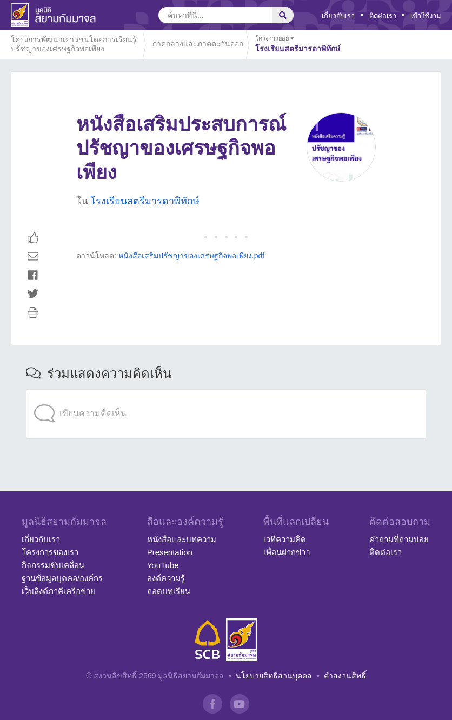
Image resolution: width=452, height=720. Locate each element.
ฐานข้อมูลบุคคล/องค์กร (62, 578)
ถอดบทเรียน (168, 591)
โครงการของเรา (50, 552)
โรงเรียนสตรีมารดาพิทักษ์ (145, 201)
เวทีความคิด (284, 539)
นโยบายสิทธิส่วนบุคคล (274, 675)
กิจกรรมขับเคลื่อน (53, 565)
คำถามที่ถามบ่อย (399, 539)
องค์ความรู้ (166, 578)
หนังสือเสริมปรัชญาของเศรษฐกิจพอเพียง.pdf (191, 255)
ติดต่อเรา (382, 16)
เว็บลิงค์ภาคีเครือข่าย (58, 591)
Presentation (169, 552)
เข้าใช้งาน (425, 16)
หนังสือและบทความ (181, 539)
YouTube (163, 565)
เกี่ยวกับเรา (338, 16)
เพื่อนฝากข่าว (286, 552)
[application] (226, 391)
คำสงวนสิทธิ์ (345, 675)
